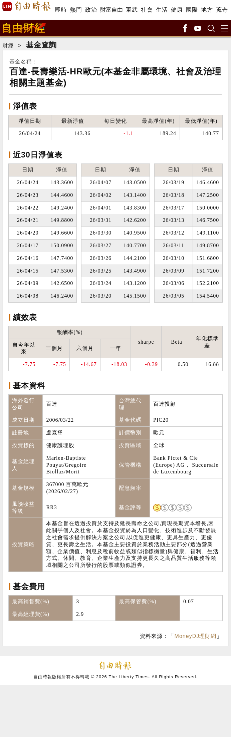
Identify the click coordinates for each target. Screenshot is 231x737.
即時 (61, 10)
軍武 (132, 10)
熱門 (76, 10)
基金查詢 (41, 45)
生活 (162, 10)
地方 (207, 10)
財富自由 (111, 10)
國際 (192, 10)
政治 (91, 10)
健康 (177, 10)
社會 (147, 10)
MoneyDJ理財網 (196, 636)
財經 (8, 45)
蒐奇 (222, 10)
